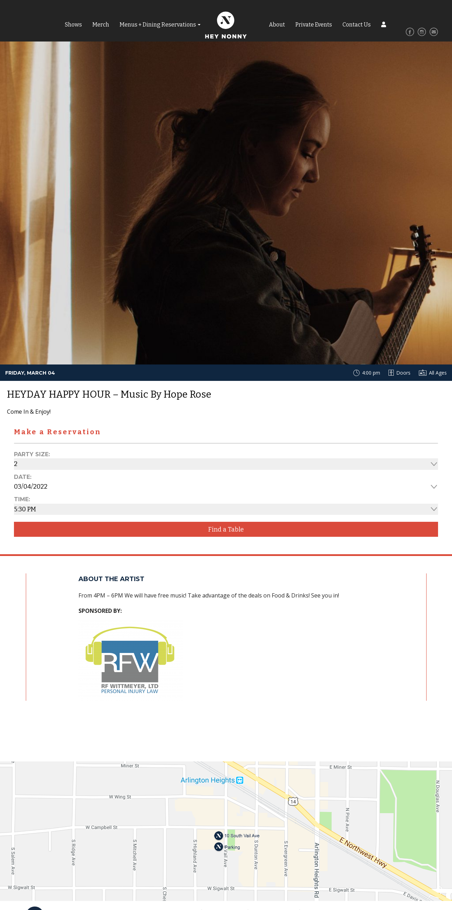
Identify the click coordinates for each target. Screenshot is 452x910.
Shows (73, 24)
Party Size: (32, 454)
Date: (22, 477)
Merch (100, 24)
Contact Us (356, 24)
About (277, 24)
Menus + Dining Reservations (158, 24)
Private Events (313, 24)
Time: (22, 499)
